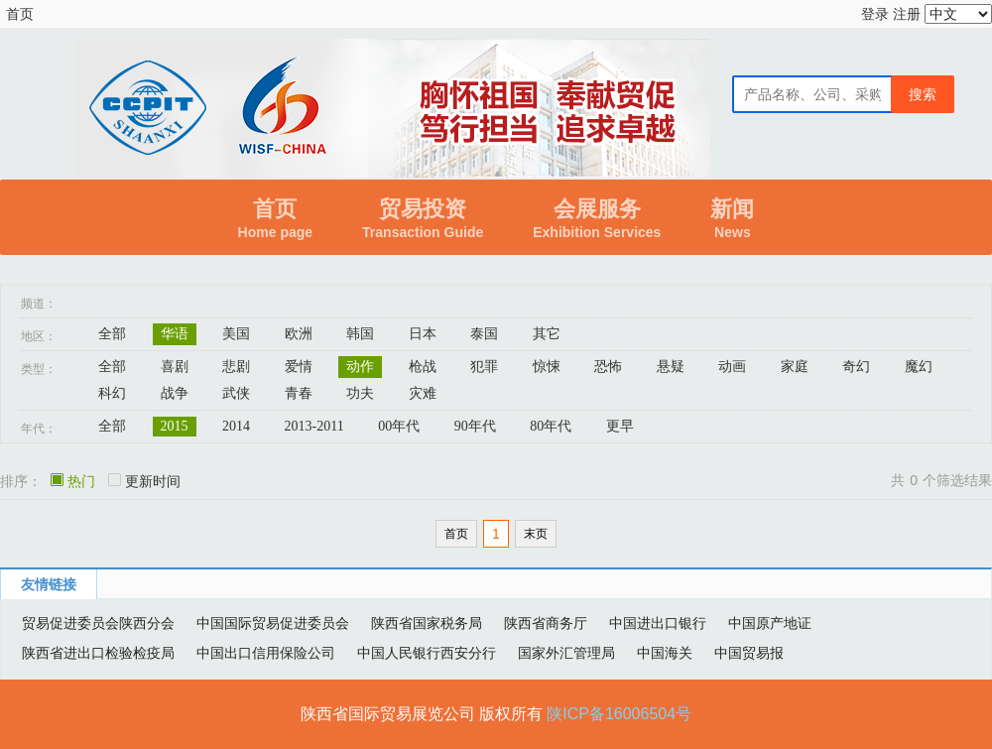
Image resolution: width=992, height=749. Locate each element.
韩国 (360, 333)
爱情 (298, 366)
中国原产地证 (769, 623)
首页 (20, 14)
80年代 (550, 426)
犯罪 (484, 366)
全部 (112, 333)
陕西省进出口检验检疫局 (98, 653)
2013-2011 (314, 426)
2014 (236, 426)
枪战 (422, 366)
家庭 (794, 366)
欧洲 (298, 333)
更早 (620, 426)
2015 (174, 426)
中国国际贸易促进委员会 (272, 623)
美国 (236, 333)
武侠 (236, 393)
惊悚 (546, 366)
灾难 (422, 393)
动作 (360, 366)
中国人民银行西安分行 (426, 653)
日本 (422, 333)
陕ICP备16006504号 (619, 713)
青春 (298, 393)
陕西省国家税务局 (426, 623)
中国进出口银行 (657, 623)
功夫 (360, 393)
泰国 (484, 333)
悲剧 (236, 366)
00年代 (399, 426)
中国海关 (664, 653)
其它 (546, 333)
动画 (732, 366)
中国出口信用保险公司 (265, 653)
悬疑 (670, 366)
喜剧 (174, 366)
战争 (174, 393)
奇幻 (856, 366)
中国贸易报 (749, 653)
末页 (536, 534)
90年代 (475, 426)
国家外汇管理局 (566, 653)
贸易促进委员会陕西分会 (98, 623)
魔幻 (918, 366)
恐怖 (608, 366)
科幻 (112, 393)
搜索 (922, 94)
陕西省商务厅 (545, 623)
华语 (174, 333)
